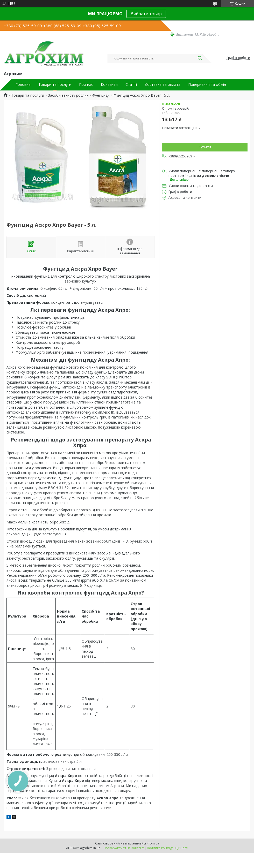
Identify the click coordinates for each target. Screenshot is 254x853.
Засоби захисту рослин (68, 95)
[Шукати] (199, 58)
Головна (23, 84)
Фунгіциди (101, 95)
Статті (131, 84)
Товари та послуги (54, 84)
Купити (205, 146)
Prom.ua (153, 843)
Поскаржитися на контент (124, 848)
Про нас (86, 84)
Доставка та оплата (162, 84)
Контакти (109, 84)
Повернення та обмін (207, 84)
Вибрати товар (146, 14)
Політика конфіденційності (167, 848)
